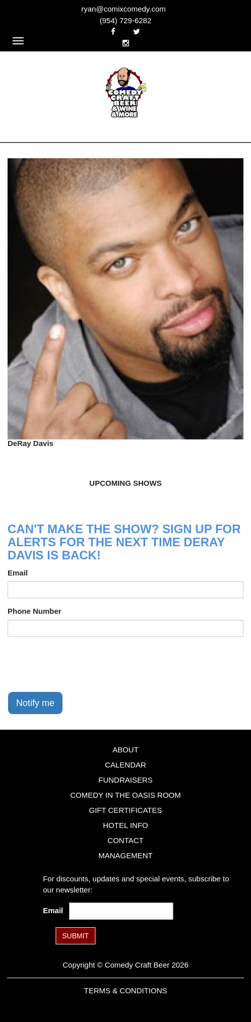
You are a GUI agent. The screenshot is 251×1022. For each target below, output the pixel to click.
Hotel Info (125, 825)
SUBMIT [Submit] (75, 936)
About (125, 749)
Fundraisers (125, 780)
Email (18, 572)
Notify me (35, 703)
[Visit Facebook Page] (113, 31)
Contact (125, 840)
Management (125, 855)
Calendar (125, 764)
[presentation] (84, 664)
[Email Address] (121, 911)
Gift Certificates (125, 810)
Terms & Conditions (125, 990)
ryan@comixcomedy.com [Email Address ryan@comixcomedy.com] (123, 9)
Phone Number (34, 611)
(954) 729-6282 (126, 20)
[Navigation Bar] (18, 41)
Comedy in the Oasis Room (125, 795)
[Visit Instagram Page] (125, 43)
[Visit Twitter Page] (136, 31)
